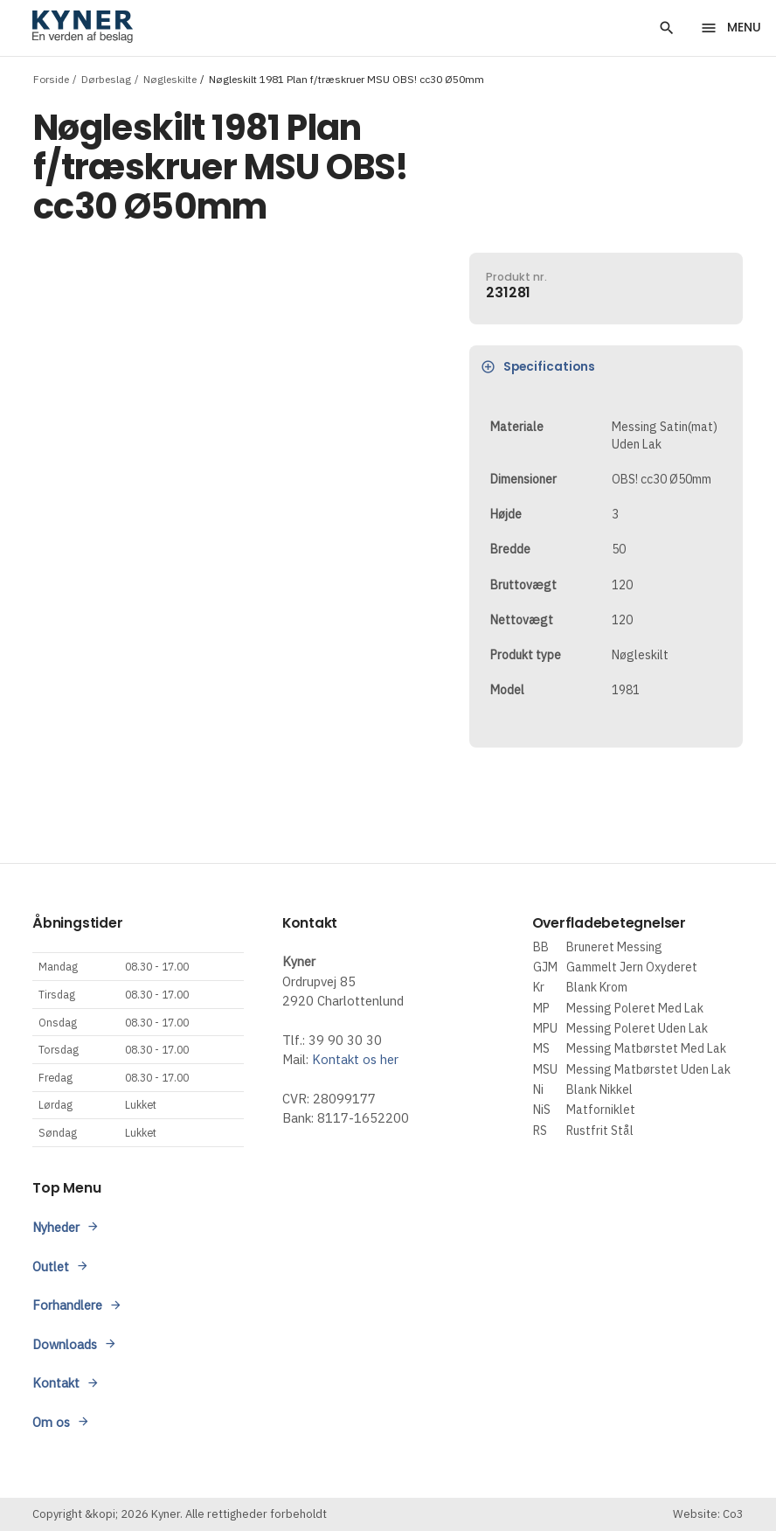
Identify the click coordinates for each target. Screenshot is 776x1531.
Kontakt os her (355, 1059)
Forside (51, 78)
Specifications (538, 366)
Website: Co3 (708, 1514)
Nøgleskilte (170, 78)
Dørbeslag (106, 78)
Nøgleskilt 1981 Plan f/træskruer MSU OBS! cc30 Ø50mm (346, 78)
